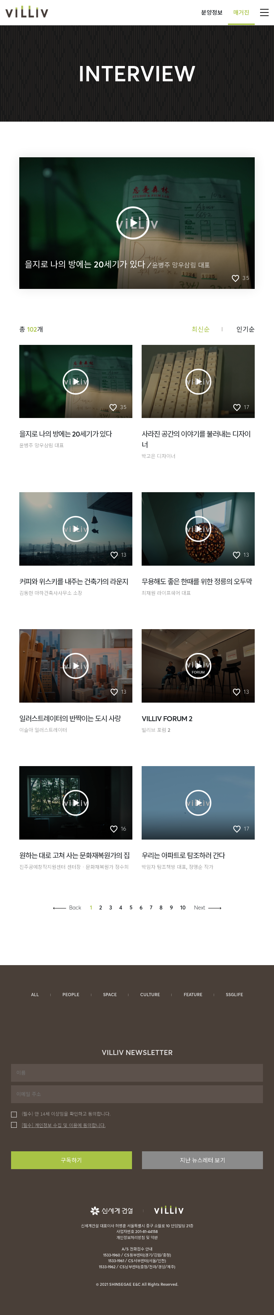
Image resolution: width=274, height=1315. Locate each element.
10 (183, 907)
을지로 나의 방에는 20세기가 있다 (65, 433)
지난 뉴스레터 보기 (202, 1160)
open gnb (264, 12)
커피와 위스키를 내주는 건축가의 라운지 (73, 581)
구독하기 (71, 1160)
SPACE (110, 994)
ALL (35, 994)
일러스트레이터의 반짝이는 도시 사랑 (70, 718)
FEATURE (193, 994)
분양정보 (212, 12)
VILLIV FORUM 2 (167, 718)
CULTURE (150, 994)
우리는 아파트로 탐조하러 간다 (183, 855)
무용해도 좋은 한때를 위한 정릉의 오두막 (197, 581)
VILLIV (26, 12)
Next (199, 907)
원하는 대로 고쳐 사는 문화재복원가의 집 (74, 855)
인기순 (246, 329)
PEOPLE (70, 994)
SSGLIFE (234, 994)
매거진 (241, 12)
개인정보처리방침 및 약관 (137, 1237)
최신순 (201, 329)
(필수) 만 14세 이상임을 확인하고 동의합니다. (61, 1113)
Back (75, 907)
